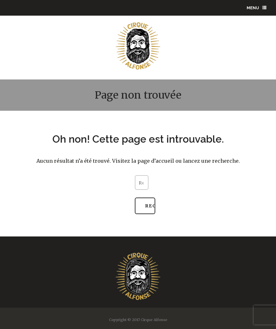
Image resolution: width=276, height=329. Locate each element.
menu (256, 7)
